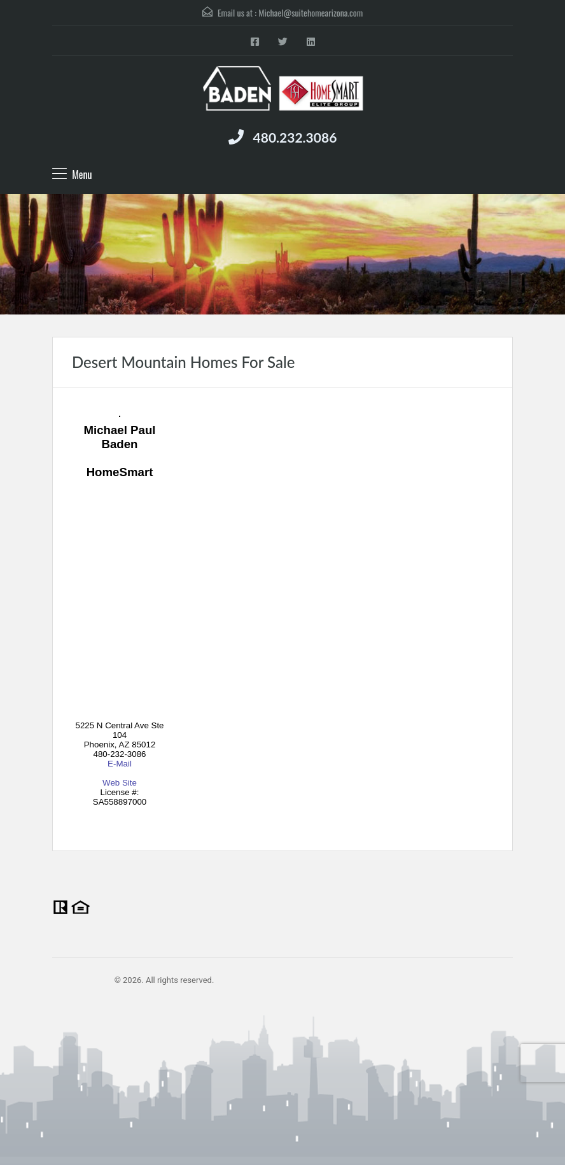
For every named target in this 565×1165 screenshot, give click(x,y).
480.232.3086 (295, 137)
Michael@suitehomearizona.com (310, 12)
